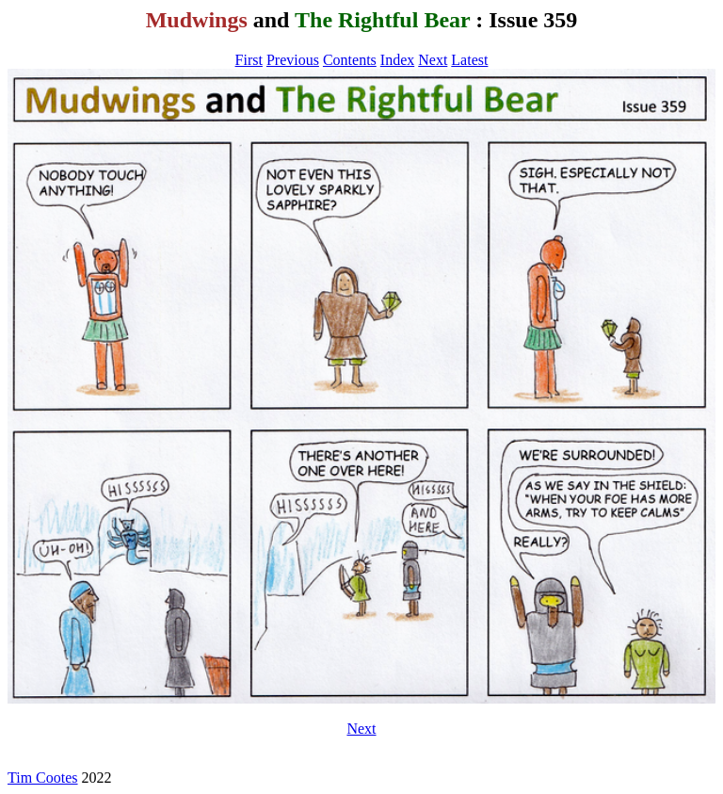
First (249, 60)
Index (397, 60)
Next (432, 60)
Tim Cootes (43, 778)
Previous (292, 60)
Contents (350, 60)
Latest (469, 60)
